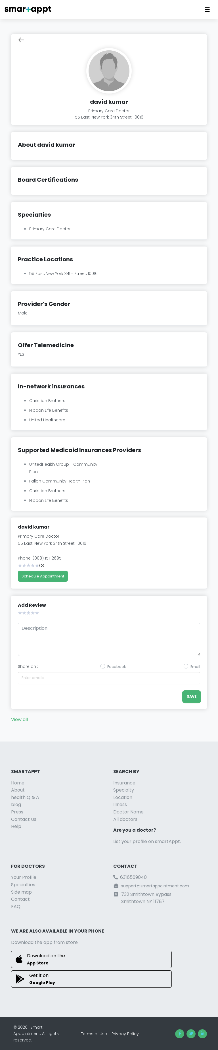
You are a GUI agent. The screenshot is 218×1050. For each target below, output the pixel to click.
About (18, 790)
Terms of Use (94, 1034)
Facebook (116, 666)
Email (195, 666)
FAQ (15, 906)
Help (16, 826)
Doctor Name (128, 812)
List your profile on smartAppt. (147, 841)
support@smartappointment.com (155, 886)
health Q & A (25, 797)
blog (16, 804)
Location (122, 797)
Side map (21, 892)
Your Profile (23, 877)
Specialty (123, 790)
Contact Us (23, 819)
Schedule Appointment (43, 576)
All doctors (125, 819)
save (191, 696)
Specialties (23, 884)
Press (17, 812)
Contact (20, 899)
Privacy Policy (125, 1034)
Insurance (124, 783)
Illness (120, 804)
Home (17, 783)
